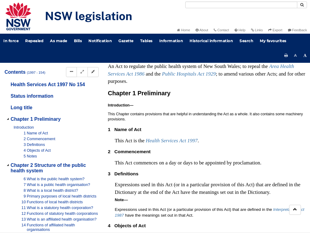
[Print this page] (286, 55)
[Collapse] (93, 72)
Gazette (126, 41)
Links (257, 30)
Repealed (34, 41)
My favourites (273, 41)
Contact (221, 30)
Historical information (211, 41)
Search (246, 41)
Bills (78, 41)
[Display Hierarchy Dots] (71, 72)
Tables (146, 41)
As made (58, 41)
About (202, 30)
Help (240, 30)
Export (275, 30)
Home (183, 30)
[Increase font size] (305, 55)
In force (10, 41)
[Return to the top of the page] (295, 210)
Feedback (297, 30)
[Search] (241, 5)
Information (171, 41)
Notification (100, 41)
